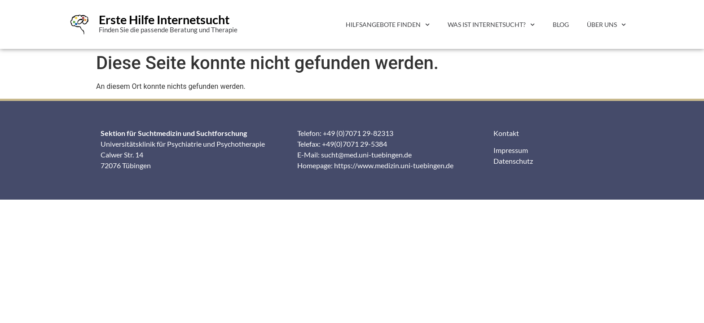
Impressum (510, 150)
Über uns (606, 24)
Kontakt (506, 133)
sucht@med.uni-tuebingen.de (366, 154)
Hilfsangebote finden (388, 24)
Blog (561, 24)
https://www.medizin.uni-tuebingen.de (393, 165)
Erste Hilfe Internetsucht (164, 19)
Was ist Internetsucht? (491, 24)
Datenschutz (513, 161)
